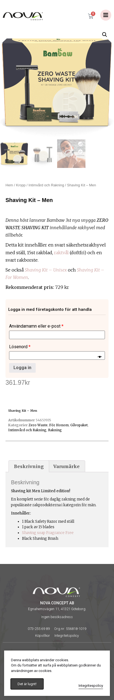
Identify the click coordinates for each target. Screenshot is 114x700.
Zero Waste (38, 425)
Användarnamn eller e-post (36, 326)
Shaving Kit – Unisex (46, 270)
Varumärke (66, 466)
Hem (9, 185)
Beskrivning (29, 466)
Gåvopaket (79, 425)
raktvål (61, 252)
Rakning (55, 430)
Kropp (21, 185)
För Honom (59, 425)
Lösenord (19, 346)
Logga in (22, 367)
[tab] (29, 466)
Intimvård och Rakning (46, 185)
